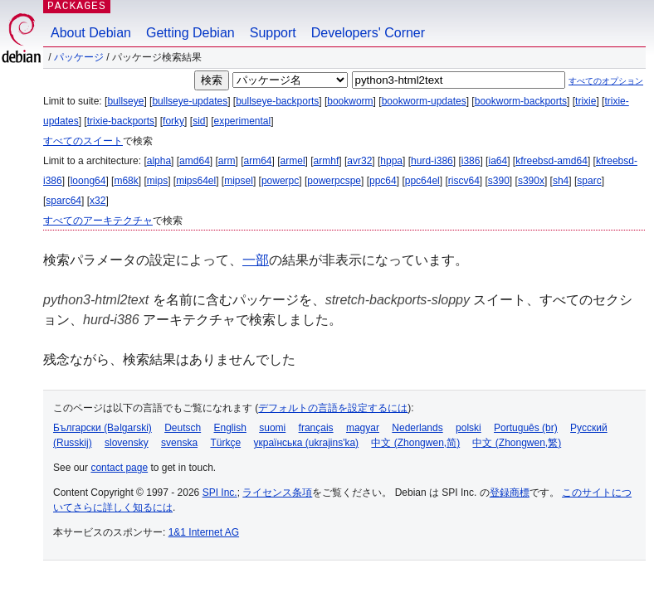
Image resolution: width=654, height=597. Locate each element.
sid (199, 121)
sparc (589, 181)
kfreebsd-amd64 (551, 161)
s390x (531, 181)
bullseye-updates (189, 101)
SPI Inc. (220, 492)
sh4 (561, 181)
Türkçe (225, 443)
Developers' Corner (368, 33)
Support (273, 33)
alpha (159, 161)
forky (173, 121)
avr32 (359, 161)
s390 (499, 181)
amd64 (194, 161)
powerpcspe (334, 181)
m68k (126, 181)
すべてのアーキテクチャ (98, 220)
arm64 (258, 161)
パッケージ (79, 57)
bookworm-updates (424, 101)
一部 (255, 260)
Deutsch (182, 428)
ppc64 (383, 181)
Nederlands (417, 428)
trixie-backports (120, 121)
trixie (585, 101)
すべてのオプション (606, 80)
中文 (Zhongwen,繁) (516, 443)
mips (157, 181)
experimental (242, 121)
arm (227, 161)
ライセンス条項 (277, 492)
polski (468, 428)
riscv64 (464, 181)
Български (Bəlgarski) (102, 428)
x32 (97, 200)
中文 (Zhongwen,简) (415, 443)
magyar (362, 428)
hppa (391, 161)
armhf (326, 161)
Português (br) (526, 428)
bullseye (125, 101)
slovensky (127, 443)
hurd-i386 (432, 161)
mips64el (196, 181)
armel (293, 161)
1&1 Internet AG (203, 532)
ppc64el (422, 181)
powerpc (280, 181)
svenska (179, 443)
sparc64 (63, 200)
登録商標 (510, 492)
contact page (119, 467)
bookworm (350, 101)
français (316, 428)
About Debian (91, 33)
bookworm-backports (521, 101)
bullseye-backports (277, 101)
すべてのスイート (83, 141)
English (230, 428)
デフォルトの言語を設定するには (333, 408)
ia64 (497, 161)
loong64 (88, 181)
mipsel (238, 181)
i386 (471, 161)
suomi (272, 428)
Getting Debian (190, 33)
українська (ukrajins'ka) (306, 443)
